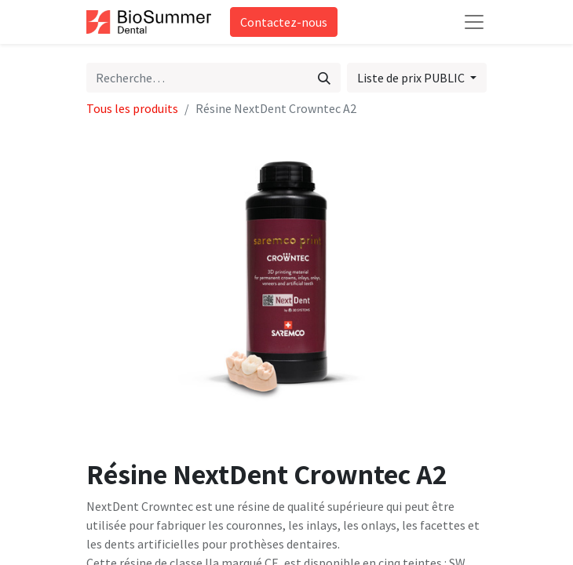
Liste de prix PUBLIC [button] (412, 78)
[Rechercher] (324, 78)
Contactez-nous (283, 22)
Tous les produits (132, 108)
